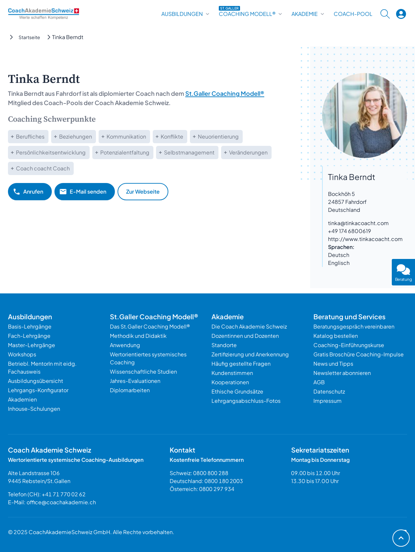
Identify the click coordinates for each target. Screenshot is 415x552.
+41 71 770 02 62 (64, 494)
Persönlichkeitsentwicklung (51, 152)
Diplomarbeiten (130, 390)
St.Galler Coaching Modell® (224, 93)
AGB (319, 382)
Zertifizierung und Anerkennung (250, 354)
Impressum (327, 400)
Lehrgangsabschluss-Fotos (246, 400)
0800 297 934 (216, 488)
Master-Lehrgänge (31, 344)
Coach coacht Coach (43, 168)
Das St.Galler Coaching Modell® (150, 326)
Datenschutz (329, 391)
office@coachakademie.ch (61, 502)
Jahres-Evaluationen (135, 380)
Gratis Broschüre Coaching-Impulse (358, 354)
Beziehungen (75, 136)
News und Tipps (333, 363)
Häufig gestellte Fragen (241, 363)
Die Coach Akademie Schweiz (249, 326)
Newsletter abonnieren (342, 372)
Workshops (22, 354)
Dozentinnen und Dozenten (245, 335)
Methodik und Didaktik (138, 335)
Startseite (29, 37)
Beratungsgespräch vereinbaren (353, 326)
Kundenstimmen (232, 372)
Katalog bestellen (335, 335)
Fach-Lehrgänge (29, 335)
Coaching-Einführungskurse (348, 344)
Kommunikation (126, 136)
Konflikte (172, 136)
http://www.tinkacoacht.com (365, 238)
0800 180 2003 (224, 480)
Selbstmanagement (189, 152)
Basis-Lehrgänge (29, 326)
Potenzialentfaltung (124, 152)
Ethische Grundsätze (237, 391)
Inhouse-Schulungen (34, 408)
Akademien (22, 399)
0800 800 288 (210, 472)
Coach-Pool (353, 14)
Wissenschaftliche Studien (143, 371)
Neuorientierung (218, 136)
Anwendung (125, 344)
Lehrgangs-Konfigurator (38, 390)
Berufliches (30, 136)
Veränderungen (248, 152)
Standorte (224, 344)
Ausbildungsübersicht (35, 380)
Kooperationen (230, 382)
